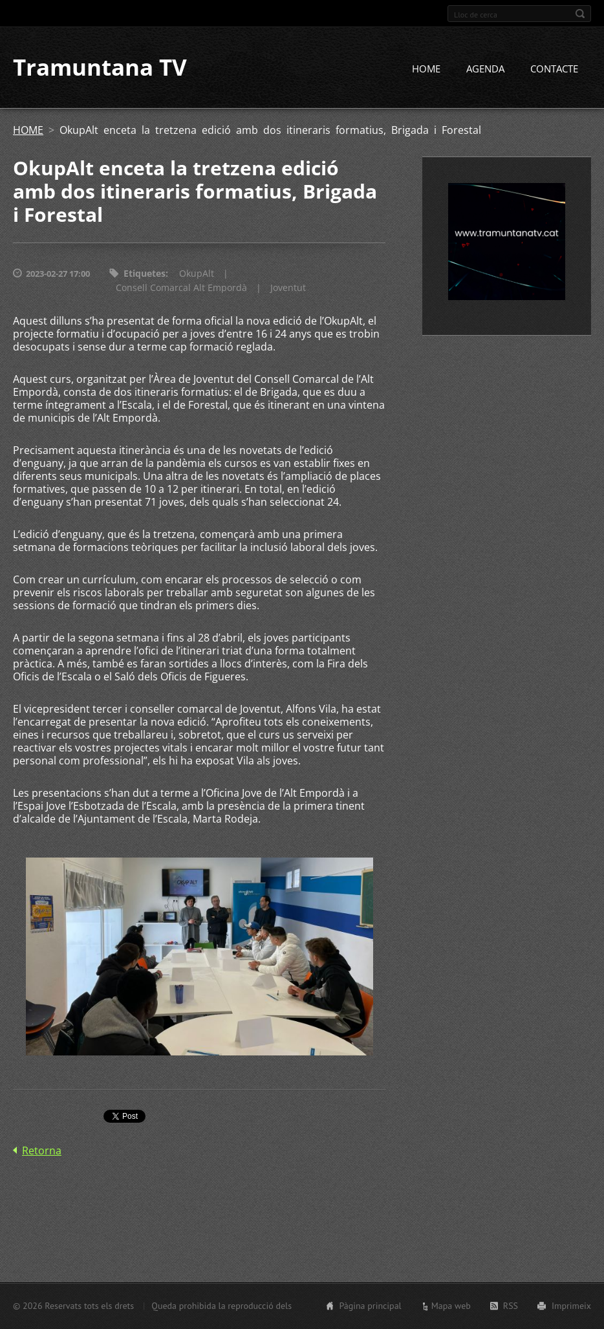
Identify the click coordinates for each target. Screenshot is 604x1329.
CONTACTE (554, 69)
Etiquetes (145, 274)
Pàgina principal (370, 1306)
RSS (510, 1306)
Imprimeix (571, 1306)
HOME (426, 69)
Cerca (580, 13)
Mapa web (451, 1306)
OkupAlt (196, 274)
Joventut (288, 288)
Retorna (41, 1151)
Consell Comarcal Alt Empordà (181, 288)
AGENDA (485, 69)
